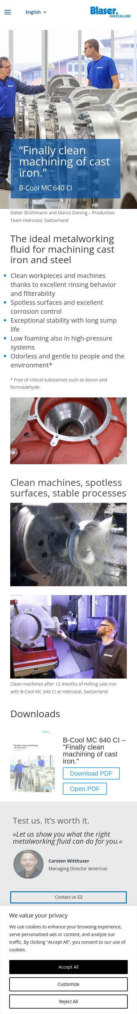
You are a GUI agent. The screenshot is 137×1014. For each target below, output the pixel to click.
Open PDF (85, 788)
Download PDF (91, 773)
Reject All (68, 1001)
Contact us (65, 897)
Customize (68, 984)
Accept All (68, 967)
